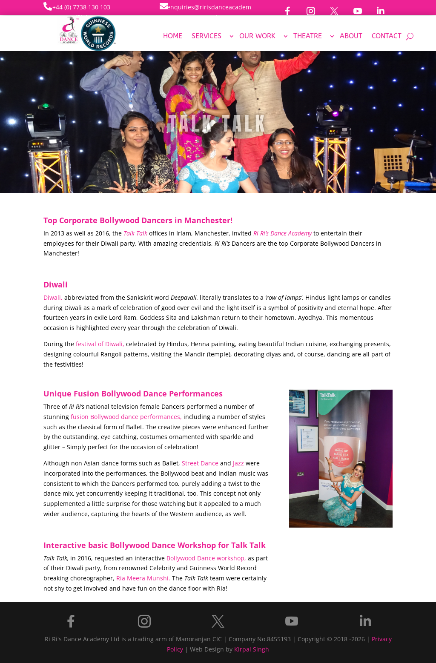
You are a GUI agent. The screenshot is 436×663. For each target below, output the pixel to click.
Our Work (257, 36)
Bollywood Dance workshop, (206, 558)
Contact (387, 36)
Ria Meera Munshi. (143, 578)
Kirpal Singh (251, 649)
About (351, 36)
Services (206, 36)
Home (172, 36)
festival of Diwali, (100, 344)
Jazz (238, 463)
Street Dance (200, 463)
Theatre (307, 36)
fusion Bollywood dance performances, (126, 417)
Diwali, (53, 297)
